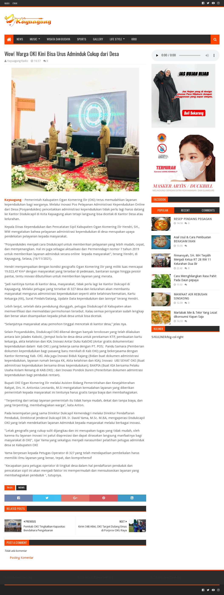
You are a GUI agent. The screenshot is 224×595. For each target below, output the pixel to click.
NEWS (20, 39)
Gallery (98, 39)
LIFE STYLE (116, 39)
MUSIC (33, 39)
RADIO (6, 3)
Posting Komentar (21, 557)
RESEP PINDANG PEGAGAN (193, 219)
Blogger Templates (52, 590)
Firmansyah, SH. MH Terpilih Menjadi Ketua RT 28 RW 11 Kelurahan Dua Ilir (192, 259)
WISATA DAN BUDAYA (58, 39)
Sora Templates (28, 590)
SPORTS (81, 39)
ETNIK (15, 3)
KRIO (134, 39)
